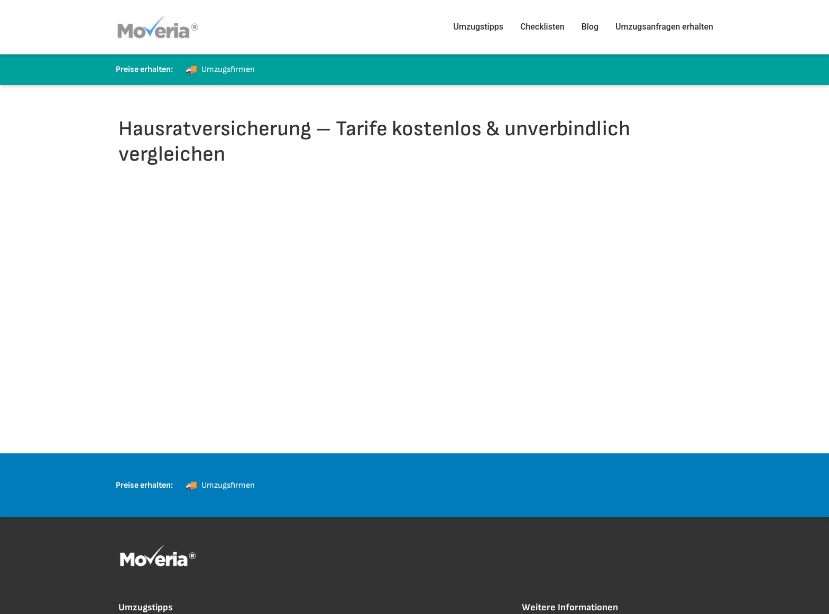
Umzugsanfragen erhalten (664, 27)
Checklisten (542, 27)
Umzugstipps (478, 27)
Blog (590, 27)
